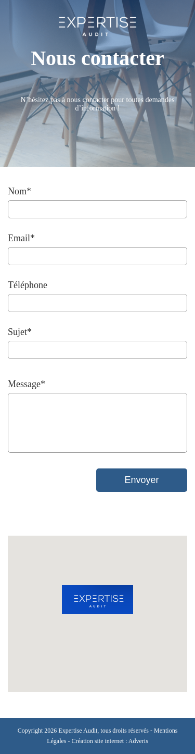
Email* (21, 238)
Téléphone (27, 285)
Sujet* (20, 332)
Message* (26, 384)
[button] (97, 599)
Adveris (138, 741)
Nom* (19, 191)
